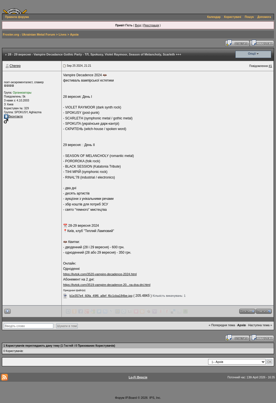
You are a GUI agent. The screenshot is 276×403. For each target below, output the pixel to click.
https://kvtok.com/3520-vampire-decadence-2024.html (100, 274)
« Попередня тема (222, 325)
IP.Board (131, 397)
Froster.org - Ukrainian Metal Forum (29, 34)
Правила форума (17, 16)
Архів (74, 34)
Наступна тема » (260, 325)
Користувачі (232, 16)
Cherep (15, 66)
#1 (270, 66)
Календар (214, 16)
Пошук (249, 16)
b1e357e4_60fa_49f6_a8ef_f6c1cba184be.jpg (101, 295)
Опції (252, 53)
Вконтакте (13, 116)
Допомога (264, 16)
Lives (62, 34)
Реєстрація (151, 25)
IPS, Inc (155, 397)
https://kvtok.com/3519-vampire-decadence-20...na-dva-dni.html (106, 284)
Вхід (138, 25)
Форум (119, 397)
